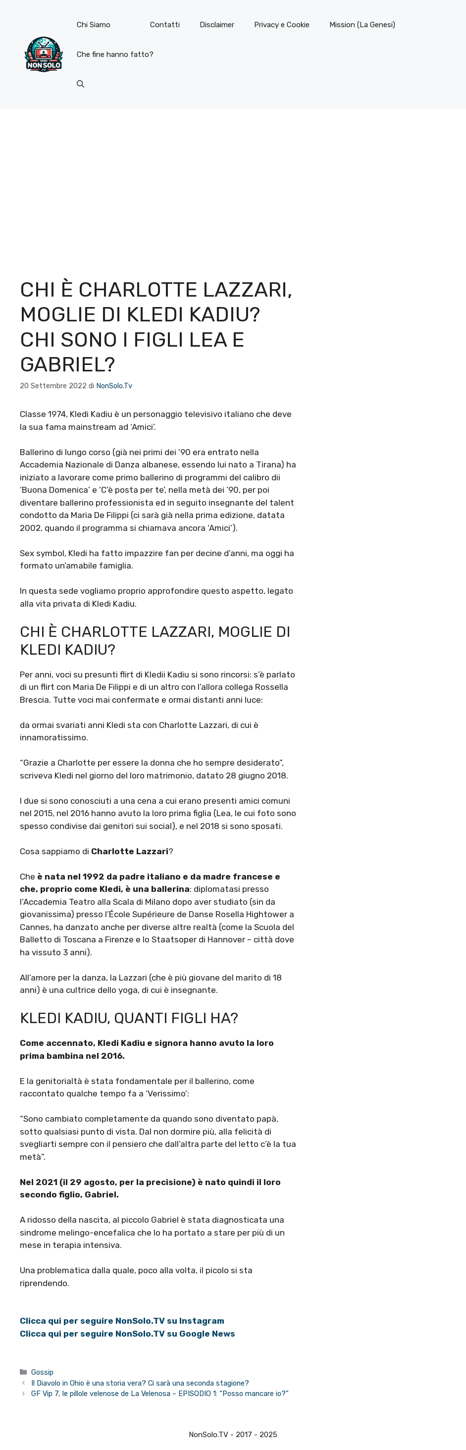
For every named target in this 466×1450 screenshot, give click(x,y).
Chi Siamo (93, 24)
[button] (80, 84)
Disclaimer (217, 24)
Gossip (42, 1372)
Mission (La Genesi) (362, 24)
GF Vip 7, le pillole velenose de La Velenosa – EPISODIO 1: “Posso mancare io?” (160, 1393)
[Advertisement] (233, 183)
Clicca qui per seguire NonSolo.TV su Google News (127, 1334)
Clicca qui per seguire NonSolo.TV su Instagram (122, 1321)
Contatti (165, 24)
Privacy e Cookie (282, 24)
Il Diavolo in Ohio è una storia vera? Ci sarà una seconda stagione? (140, 1383)
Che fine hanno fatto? (115, 54)
